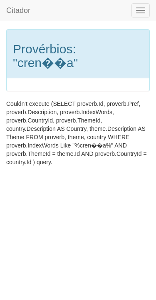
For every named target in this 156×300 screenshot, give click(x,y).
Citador (18, 10)
